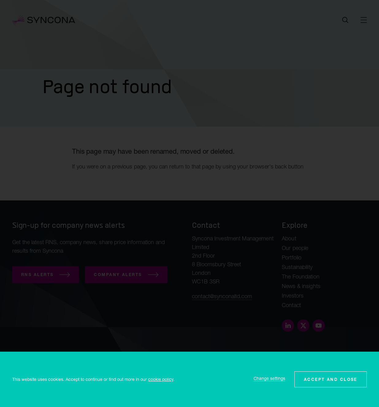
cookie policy (160, 379)
